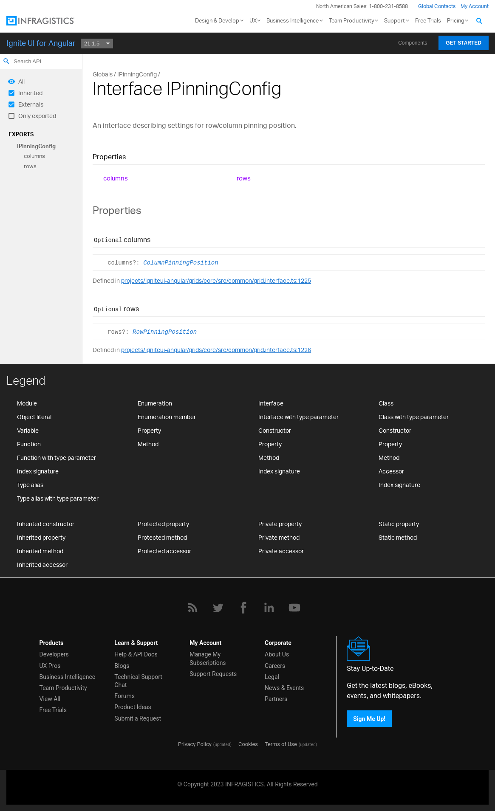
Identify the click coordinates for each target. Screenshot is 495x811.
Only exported (37, 115)
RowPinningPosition (165, 332)
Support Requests (213, 673)
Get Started (463, 43)
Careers (275, 665)
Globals (103, 74)
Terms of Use (281, 744)
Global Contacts (436, 6)
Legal (272, 676)
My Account (475, 6)
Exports (21, 134)
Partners (276, 699)
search (6, 61)
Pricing (455, 20)
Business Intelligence (292, 20)
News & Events (284, 687)
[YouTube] (294, 607)
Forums (124, 696)
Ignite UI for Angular (41, 43)
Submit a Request (137, 718)
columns (34, 156)
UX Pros (50, 665)
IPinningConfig (36, 146)
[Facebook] (243, 607)
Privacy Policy (195, 744)
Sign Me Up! (369, 718)
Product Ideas (132, 707)
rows (30, 166)
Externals (30, 104)
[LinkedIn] (268, 607)
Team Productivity (351, 20)
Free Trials (428, 20)
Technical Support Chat (138, 680)
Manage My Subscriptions (208, 658)
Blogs (121, 665)
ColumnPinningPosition (180, 262)
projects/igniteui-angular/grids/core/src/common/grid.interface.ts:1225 (216, 280)
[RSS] (192, 607)
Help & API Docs (135, 654)
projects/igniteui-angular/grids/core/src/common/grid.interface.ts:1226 (216, 349)
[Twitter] (217, 607)
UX (253, 20)
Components (412, 43)
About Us (277, 654)
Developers (54, 654)
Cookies (248, 744)
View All (50, 699)
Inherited (30, 92)
